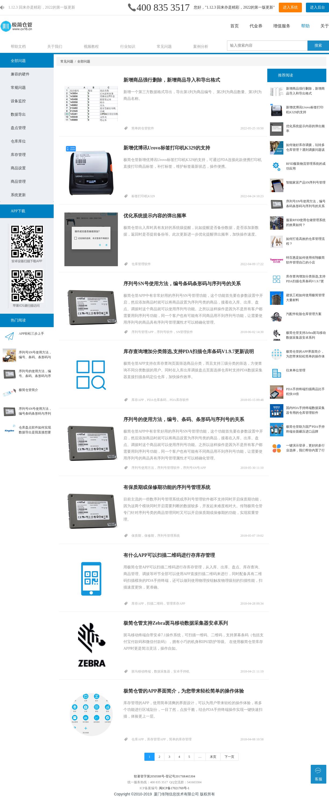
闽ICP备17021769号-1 (174, 788)
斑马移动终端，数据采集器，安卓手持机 (160, 671)
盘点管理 (18, 128)
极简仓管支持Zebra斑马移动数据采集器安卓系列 (175, 623)
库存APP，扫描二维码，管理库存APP (158, 603)
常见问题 (164, 47)
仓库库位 (18, 141)
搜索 (318, 45)
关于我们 (54, 47)
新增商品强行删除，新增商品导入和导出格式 (171, 80)
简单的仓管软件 (142, 128)
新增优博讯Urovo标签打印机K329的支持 (166, 148)
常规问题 (18, 88)
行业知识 (127, 47)
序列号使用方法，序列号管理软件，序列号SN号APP (168, 468)
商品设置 (18, 168)
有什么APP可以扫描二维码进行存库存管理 (169, 555)
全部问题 (18, 61)
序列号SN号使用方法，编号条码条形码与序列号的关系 (182, 283)
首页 (234, 26)
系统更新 (18, 195)
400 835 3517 (163, 7)
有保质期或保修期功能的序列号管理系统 (166, 487)
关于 (324, 26)
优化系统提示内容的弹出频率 (154, 215)
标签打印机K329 (143, 196)
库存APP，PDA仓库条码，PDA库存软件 (160, 400)
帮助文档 (18, 47)
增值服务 (281, 26)
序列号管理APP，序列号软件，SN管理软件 (162, 332)
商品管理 (18, 182)
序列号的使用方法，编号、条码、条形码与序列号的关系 (183, 419)
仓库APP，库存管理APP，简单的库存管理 (161, 739)
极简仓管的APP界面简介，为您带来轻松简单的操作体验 (183, 691)
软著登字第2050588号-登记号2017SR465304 (164, 776)
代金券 (256, 26)
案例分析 (200, 47)
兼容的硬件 (20, 74)
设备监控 (18, 101)
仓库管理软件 (141, 264)
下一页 (229, 757)
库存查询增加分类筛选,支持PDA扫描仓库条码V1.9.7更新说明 (188, 351)
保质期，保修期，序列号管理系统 (155, 536)
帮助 (305, 26)
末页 (213, 757)
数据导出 (18, 114)
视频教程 (91, 47)
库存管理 (18, 155)
